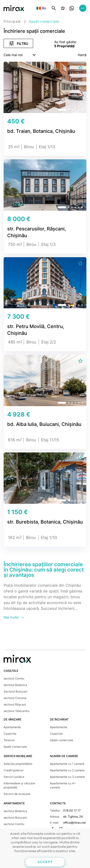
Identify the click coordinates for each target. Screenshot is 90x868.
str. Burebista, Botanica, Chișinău (45, 522)
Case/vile (10, 733)
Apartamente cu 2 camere (67, 770)
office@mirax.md (74, 822)
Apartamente (12, 727)
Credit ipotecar (14, 770)
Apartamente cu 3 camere (67, 777)
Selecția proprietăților (18, 764)
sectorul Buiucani (15, 817)
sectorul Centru (14, 678)
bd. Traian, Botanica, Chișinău (41, 131)
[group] (45, 89)
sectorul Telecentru (17, 711)
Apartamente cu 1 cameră (67, 764)
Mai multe (14, 617)
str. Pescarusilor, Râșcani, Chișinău (36, 232)
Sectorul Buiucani (15, 691)
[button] (62, 110)
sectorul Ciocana (15, 698)
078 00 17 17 (72, 810)
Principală (12, 21)
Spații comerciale (15, 746)
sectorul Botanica (15, 685)
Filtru (18, 43)
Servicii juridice (14, 777)
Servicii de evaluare (17, 794)
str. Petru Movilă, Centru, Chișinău (35, 329)
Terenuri (9, 740)
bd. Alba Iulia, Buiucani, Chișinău (44, 424)
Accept (44, 862)
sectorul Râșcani (15, 704)
